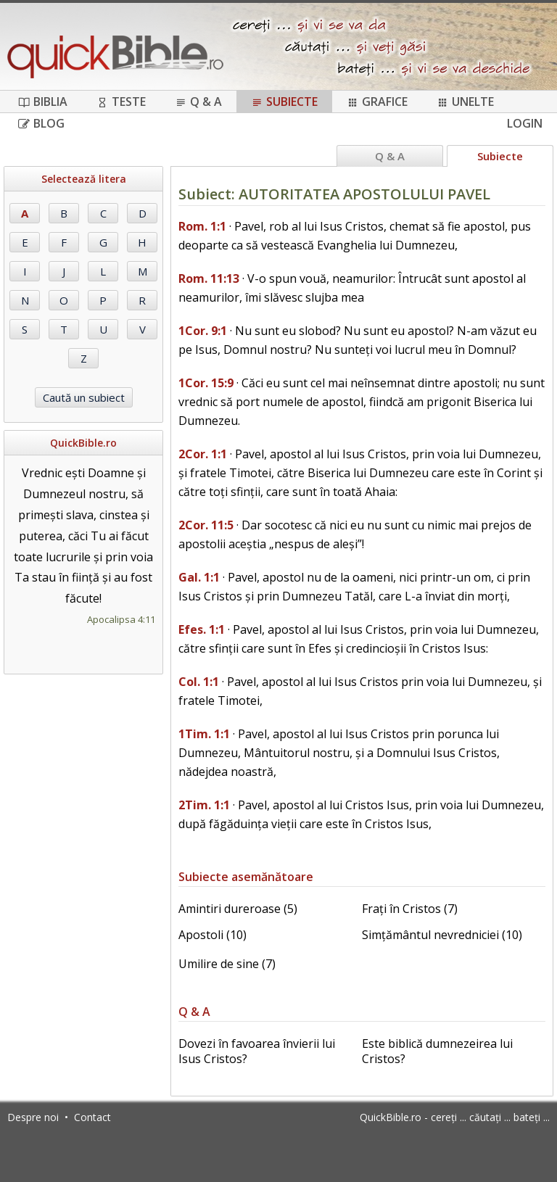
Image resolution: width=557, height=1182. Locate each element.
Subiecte (284, 101)
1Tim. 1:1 (204, 734)
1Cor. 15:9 (206, 383)
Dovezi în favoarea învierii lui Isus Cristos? (256, 1051)
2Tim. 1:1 (204, 805)
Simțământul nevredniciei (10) (442, 935)
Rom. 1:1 (202, 226)
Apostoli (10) (212, 935)
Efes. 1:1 (201, 629)
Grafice (377, 101)
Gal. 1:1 (199, 577)
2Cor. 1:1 (202, 454)
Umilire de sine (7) (227, 964)
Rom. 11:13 (208, 278)
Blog (41, 123)
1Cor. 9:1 (202, 331)
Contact (92, 1117)
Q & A (198, 101)
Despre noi (33, 1117)
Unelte (465, 101)
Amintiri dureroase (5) (237, 909)
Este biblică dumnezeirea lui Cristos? (437, 1051)
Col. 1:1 (198, 682)
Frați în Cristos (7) (410, 909)
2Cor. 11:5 (206, 525)
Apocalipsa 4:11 (121, 619)
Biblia (42, 101)
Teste (121, 101)
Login (524, 123)
